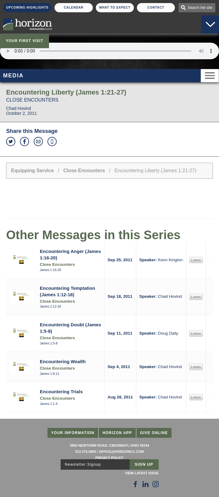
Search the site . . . (201, 8)
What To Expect (114, 7)
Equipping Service (32, 170)
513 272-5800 (85, 451)
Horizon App (117, 433)
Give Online (154, 433)
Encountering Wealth (63, 361)
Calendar (73, 7)
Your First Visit (24, 41)
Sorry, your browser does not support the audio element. (109, 51)
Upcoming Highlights (27, 7)
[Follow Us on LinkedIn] (145, 484)
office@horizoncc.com (121, 451)
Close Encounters (84, 170)
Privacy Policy (110, 458)
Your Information (72, 433)
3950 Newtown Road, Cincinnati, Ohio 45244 (109, 445)
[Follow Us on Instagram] (156, 484)
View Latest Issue (141, 473)
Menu (210, 75)
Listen (196, 260)
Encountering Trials (61, 391)
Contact (155, 7)
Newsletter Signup (83, 464)
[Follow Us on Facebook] (135, 484)
